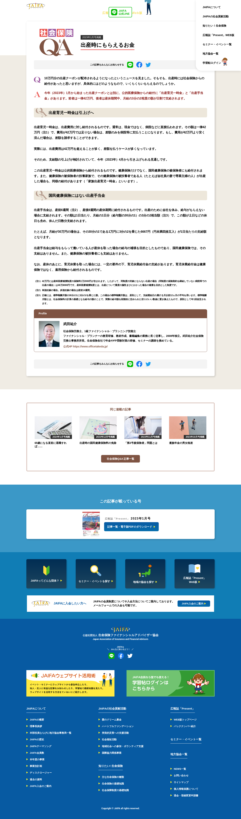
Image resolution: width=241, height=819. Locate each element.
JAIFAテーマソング (40, 746)
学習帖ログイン (213, 63)
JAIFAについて (213, 7)
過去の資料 (36, 779)
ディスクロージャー (41, 772)
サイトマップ (181, 782)
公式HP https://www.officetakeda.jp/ (85, 346)
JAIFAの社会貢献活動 (217, 16)
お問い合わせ (181, 775)
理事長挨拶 (36, 726)
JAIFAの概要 (37, 719)
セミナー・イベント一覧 (218, 44)
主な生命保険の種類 (113, 777)
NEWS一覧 (180, 768)
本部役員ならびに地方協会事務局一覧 (50, 732)
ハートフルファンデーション (118, 726)
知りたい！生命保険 (216, 25)
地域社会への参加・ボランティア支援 (122, 746)
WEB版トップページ (185, 719)
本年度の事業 (37, 759)
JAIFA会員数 (37, 752)
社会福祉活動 (109, 739)
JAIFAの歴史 (37, 739)
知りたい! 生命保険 (110, 765)
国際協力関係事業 (111, 752)
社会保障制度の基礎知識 (115, 790)
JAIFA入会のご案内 (40, 786)
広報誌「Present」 (182, 708)
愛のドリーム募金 (111, 719)
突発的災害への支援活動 (115, 732)
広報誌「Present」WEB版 (220, 35)
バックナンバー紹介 (185, 726)
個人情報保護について (186, 788)
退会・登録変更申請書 (186, 795)
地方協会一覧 (212, 53)
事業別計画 (36, 766)
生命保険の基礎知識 (113, 783)
